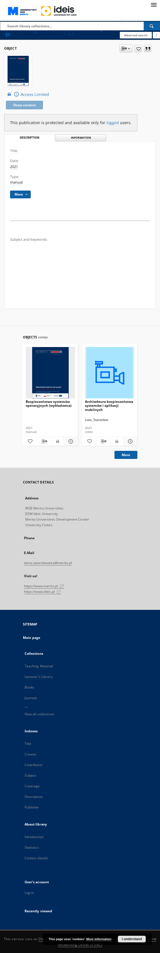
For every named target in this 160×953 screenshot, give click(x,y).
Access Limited (27, 94)
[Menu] (154, 4)
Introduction (34, 836)
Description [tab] (29, 137)
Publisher (32, 807)
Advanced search (135, 35)
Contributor (34, 764)
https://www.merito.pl (44, 586)
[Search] (152, 25)
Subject (30, 775)
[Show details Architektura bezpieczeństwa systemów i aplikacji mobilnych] (130, 441)
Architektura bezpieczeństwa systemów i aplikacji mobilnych (109, 405)
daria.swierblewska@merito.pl (48, 562)
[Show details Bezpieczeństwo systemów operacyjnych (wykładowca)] (70, 441)
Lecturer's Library (38, 676)
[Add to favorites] (138, 48)
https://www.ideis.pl (42, 591)
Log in (29, 892)
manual (16, 182)
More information (98, 939)
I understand (132, 939)
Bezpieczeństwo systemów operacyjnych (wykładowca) (48, 403)
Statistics (32, 847)
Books (29, 687)
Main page (31, 637)
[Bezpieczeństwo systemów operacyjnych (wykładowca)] (50, 373)
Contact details (36, 858)
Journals (31, 698)
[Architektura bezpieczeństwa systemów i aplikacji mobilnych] (109, 373)
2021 (14, 166)
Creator (31, 754)
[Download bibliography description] (44, 441)
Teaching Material (39, 666)
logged (112, 122)
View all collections (39, 714)
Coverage (32, 786)
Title (28, 743)
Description (34, 796)
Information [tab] (81, 137)
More (126, 455)
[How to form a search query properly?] (156, 35)
